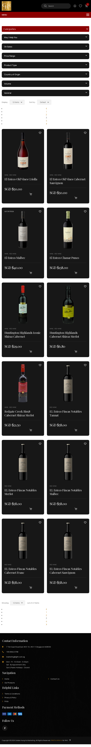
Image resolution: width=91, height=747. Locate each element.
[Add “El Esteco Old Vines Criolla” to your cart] (30, 194)
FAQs (7, 704)
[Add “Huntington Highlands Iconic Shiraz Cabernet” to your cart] (30, 352)
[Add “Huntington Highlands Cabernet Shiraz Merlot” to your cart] (75, 352)
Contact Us (54, 681)
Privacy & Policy (10, 700)
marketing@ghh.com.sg (15, 659)
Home (7, 681)
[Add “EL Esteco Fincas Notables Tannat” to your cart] (75, 431)
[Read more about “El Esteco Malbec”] (30, 273)
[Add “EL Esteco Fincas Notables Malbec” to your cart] (75, 510)
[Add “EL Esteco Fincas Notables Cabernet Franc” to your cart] (30, 590)
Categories (10, 29)
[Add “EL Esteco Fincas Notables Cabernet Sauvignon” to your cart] (75, 590)
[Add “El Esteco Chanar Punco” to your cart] (75, 273)
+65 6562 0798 (12, 654)
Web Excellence (56, 743)
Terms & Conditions (12, 696)
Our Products (10, 685)
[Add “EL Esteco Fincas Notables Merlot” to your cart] (30, 510)
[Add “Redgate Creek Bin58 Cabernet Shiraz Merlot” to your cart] (30, 431)
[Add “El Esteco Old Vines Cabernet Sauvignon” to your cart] (75, 198)
